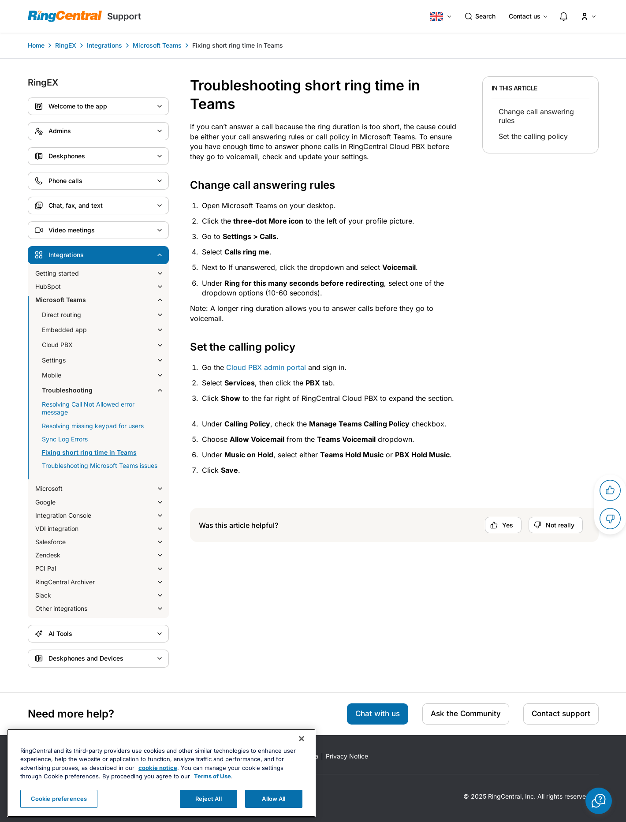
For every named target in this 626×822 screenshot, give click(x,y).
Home (36, 45)
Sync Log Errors (65, 439)
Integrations (104, 45)
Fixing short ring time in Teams (237, 45)
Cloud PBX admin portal (266, 367)
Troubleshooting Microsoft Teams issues (99, 465)
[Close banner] (301, 752)
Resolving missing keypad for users (93, 426)
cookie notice (157, 781)
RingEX (65, 45)
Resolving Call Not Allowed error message (88, 408)
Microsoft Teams (157, 45)
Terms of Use (212, 790)
